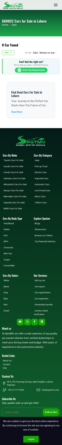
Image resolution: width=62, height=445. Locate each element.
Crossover (8, 247)
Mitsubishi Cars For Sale (15, 184)
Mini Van (8, 253)
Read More (16, 112)
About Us (7, 360)
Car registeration (43, 292)
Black (6, 286)
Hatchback (9, 223)
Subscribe (51, 412)
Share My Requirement (31, 70)
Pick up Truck (41, 166)
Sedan (7, 229)
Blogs (37, 223)
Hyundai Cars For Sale (14, 202)
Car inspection (41, 298)
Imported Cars (41, 178)
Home (5, 24)
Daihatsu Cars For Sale (14, 178)
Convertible (9, 265)
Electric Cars (41, 172)
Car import (40, 286)
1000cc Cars (41, 202)
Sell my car (40, 280)
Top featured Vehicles (45, 241)
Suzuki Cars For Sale (13, 166)
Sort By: (28, 53)
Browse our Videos (44, 235)
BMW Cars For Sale (13, 208)
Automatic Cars (42, 184)
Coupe (7, 259)
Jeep (37, 160)
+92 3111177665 (16, 390)
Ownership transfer (44, 304)
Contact (6, 364)
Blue (6, 298)
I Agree (30, 439)
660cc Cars (40, 196)
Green (6, 310)
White (6, 280)
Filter (8, 53)
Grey (6, 292)
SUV (6, 235)
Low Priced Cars (42, 190)
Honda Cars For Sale (13, 172)
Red (5, 304)
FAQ (5, 368)
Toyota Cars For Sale (13, 160)
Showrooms (40, 229)
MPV (6, 241)
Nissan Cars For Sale (13, 190)
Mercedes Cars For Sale (15, 196)
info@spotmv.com (50, 390)
